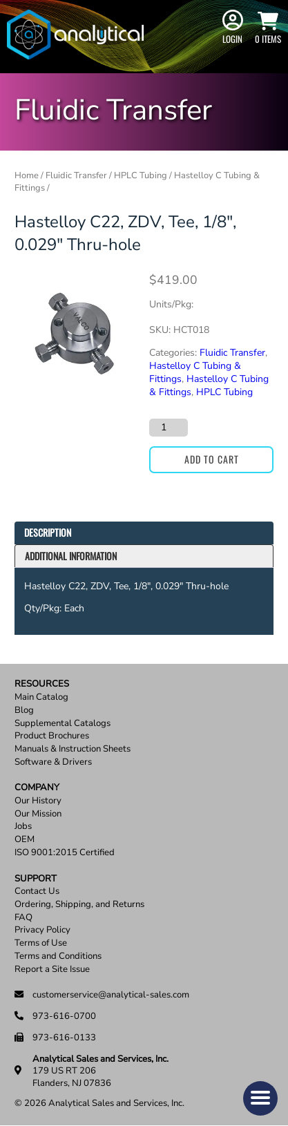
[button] (260, 1098)
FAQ (23, 918)
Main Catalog (41, 697)
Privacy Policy (42, 930)
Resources (42, 684)
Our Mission (38, 814)
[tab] (144, 533)
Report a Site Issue (52, 969)
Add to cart (211, 459)
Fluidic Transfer (76, 175)
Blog (24, 710)
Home (27, 175)
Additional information (71, 555)
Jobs (23, 826)
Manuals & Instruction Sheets (73, 749)
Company (37, 788)
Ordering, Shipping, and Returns (79, 904)
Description (47, 532)
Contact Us (37, 891)
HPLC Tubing (140, 175)
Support (36, 879)
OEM (25, 840)
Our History (38, 801)
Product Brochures (52, 736)
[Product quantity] (168, 428)
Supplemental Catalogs (63, 723)
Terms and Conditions (58, 956)
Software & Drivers (53, 762)
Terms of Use (41, 943)
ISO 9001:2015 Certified (65, 853)
